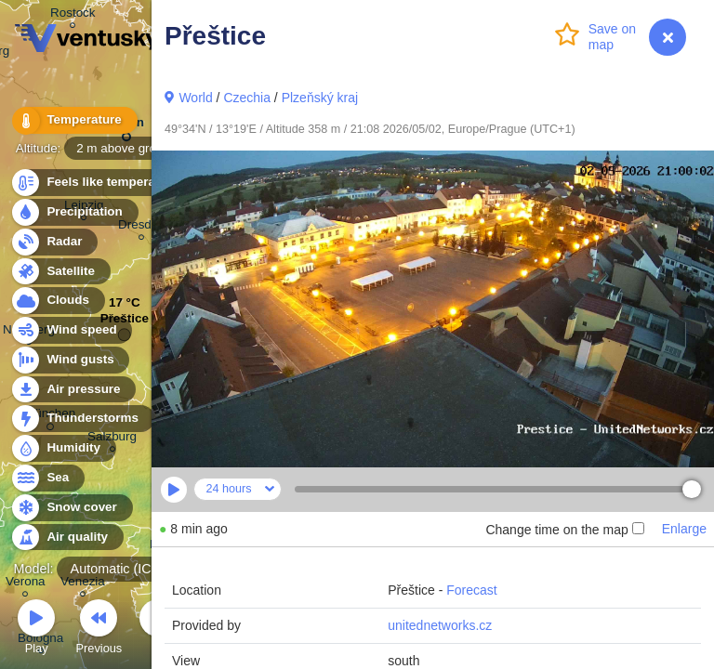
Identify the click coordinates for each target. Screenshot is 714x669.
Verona (26, 584)
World (195, 97)
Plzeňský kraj (320, 97)
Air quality (66, 537)
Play (36, 629)
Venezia (82, 584)
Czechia (247, 97)
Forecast (471, 590)
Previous (98, 629)
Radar (54, 242)
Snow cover (71, 507)
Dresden (141, 227)
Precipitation (74, 212)
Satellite (60, 271)
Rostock (73, 15)
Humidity (62, 448)
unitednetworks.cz (440, 625)
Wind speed (71, 330)
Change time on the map (564, 529)
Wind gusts (69, 360)
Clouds (57, 300)
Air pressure (73, 389)
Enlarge (684, 528)
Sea (47, 478)
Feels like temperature (101, 182)
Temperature (73, 120)
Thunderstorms (82, 418)
